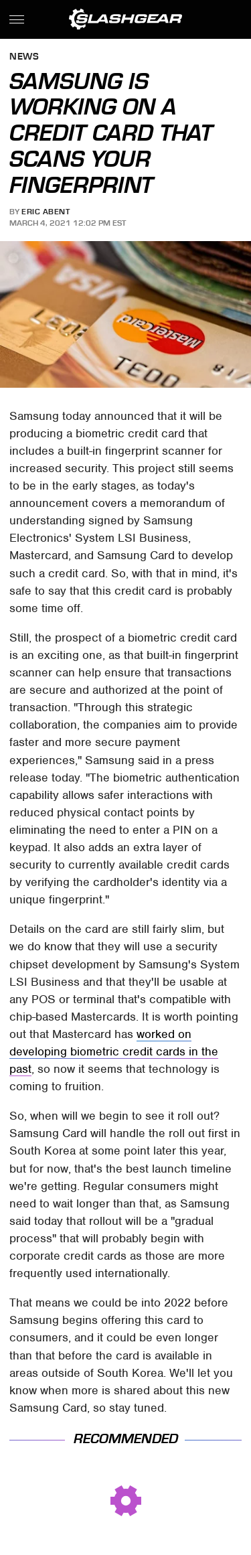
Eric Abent (45, 211)
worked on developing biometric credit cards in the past (113, 1051)
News (24, 57)
